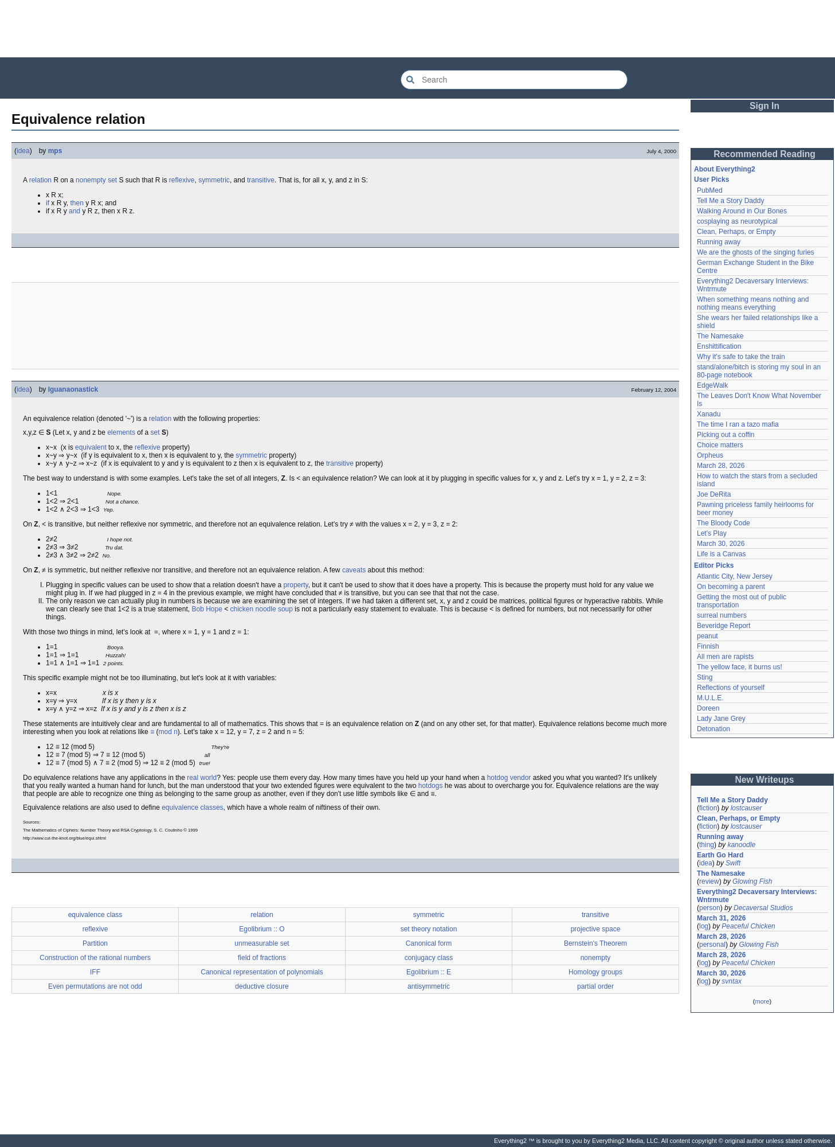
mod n (167, 732)
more (762, 1001)
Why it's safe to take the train (741, 357)
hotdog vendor (509, 778)
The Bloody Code (723, 523)
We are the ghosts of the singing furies (755, 252)
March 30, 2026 (720, 544)
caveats (354, 570)
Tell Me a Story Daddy (730, 201)
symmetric (214, 180)
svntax (732, 981)
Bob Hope (206, 609)
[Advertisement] (417, 28)
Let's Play (712, 533)
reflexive (182, 180)
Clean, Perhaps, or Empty (736, 232)
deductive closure (261, 986)
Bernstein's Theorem (595, 943)
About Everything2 (724, 169)
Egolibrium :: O (261, 929)
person (709, 908)
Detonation (713, 729)
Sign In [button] (764, 106)
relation (40, 180)
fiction (708, 808)
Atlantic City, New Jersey (735, 576)
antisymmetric (428, 986)
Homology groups (595, 972)
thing (706, 845)
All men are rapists (725, 657)
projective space (596, 929)
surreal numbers (722, 615)
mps (55, 151)
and (74, 211)
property (296, 585)
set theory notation (429, 929)
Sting (704, 677)
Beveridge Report (723, 626)
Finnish (708, 646)
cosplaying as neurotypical (737, 221)
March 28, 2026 (720, 466)
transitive (261, 180)
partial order (595, 986)
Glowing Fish (752, 881)
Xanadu (708, 414)
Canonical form (429, 943)
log (703, 926)
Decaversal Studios (763, 908)
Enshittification (719, 346)
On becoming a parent (731, 587)
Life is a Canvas (721, 554)
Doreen (708, 708)
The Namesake (720, 336)
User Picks (711, 179)
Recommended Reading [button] (765, 154)
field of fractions (262, 958)
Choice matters (720, 445)
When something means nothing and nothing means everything (753, 303)
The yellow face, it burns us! (739, 667)
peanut (707, 636)
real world (202, 778)
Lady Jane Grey (721, 719)
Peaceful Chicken (748, 926)
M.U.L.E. (710, 698)
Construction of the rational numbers (95, 958)
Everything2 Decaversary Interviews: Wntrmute (757, 896)
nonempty (91, 180)
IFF (95, 972)
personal (712, 945)
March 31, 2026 (721, 918)
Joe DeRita (714, 494)
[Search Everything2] (514, 79)
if (47, 203)
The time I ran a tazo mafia (738, 424)
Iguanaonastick (73, 389)
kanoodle (741, 845)
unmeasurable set (261, 943)
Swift (733, 863)
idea (23, 151)
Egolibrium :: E (428, 972)
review (709, 881)
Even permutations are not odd (95, 986)
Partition (95, 943)
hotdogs (430, 786)
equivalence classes (192, 807)
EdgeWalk (712, 385)
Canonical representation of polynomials (262, 972)
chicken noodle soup (261, 609)
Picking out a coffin (726, 435)
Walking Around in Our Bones (742, 211)
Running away (718, 242)
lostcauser (746, 808)
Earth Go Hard (720, 855)
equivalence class (95, 915)
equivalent (91, 447)
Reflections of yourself (731, 688)
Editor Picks (714, 565)
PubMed (710, 190)
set (112, 180)
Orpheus (710, 455)
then (76, 203)
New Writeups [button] (764, 780)
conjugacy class (429, 958)
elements (121, 432)
